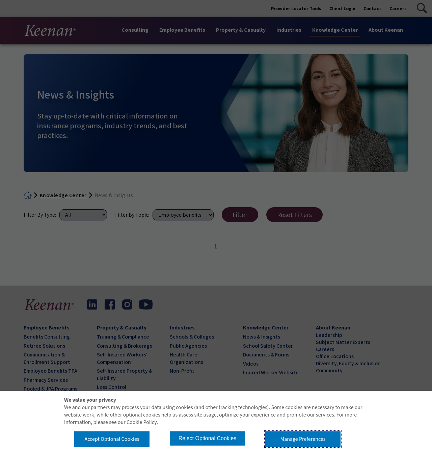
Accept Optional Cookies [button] (111, 439)
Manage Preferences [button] (303, 439)
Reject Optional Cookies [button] (208, 438)
